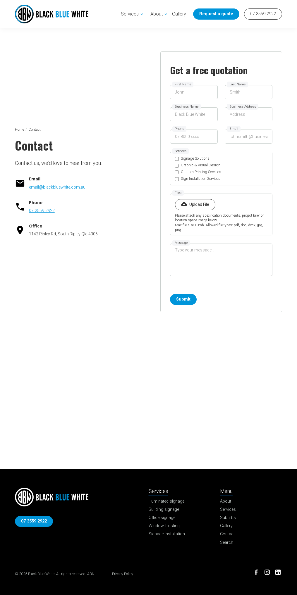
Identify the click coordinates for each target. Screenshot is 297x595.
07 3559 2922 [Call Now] (263, 13)
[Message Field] (221, 260)
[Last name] (248, 92)
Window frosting (164, 525)
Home (19, 129)
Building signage (164, 509)
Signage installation (167, 534)
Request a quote (216, 13)
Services (228, 509)
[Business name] (194, 114)
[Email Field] (248, 137)
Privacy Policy (122, 574)
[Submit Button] (183, 299)
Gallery (179, 14)
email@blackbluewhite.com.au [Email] (57, 187)
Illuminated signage (166, 501)
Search (226, 542)
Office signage (162, 517)
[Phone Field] (194, 137)
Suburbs (228, 517)
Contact (227, 534)
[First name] (194, 92)
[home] (51, 14)
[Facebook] (256, 572)
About (225, 501)
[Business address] (248, 114)
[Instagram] (267, 572)
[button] (133, 14)
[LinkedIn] (278, 572)
